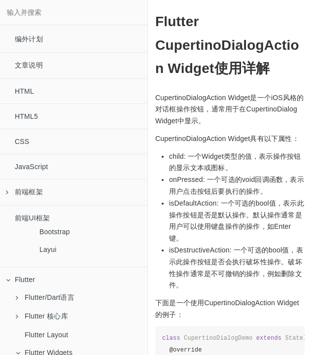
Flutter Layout (46, 335)
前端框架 (24, 192)
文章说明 (29, 65)
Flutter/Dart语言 (45, 297)
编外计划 (29, 39)
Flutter (20, 280)
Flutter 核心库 (42, 316)
